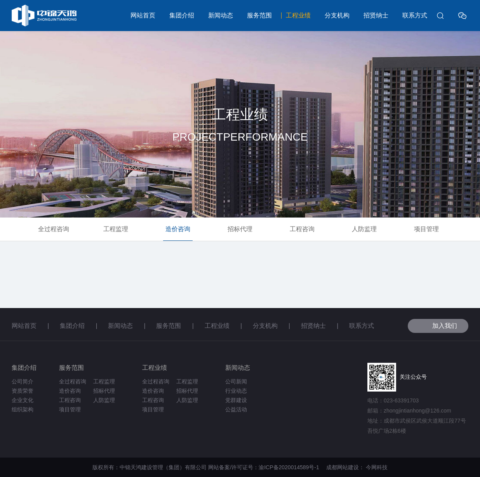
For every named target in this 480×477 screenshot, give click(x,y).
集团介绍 (181, 15)
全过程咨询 (53, 229)
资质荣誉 (22, 391)
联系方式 (414, 15)
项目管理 (426, 229)
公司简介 (22, 381)
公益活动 (236, 409)
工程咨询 (302, 229)
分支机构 (337, 15)
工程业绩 (298, 15)
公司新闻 (236, 381)
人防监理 (364, 229)
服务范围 (259, 15)
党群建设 (236, 400)
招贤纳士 (375, 15)
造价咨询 (177, 229)
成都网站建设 (342, 467)
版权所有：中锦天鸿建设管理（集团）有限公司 (149, 467)
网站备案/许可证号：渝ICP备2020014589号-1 (266, 467)
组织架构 (22, 409)
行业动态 (236, 391)
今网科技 (377, 467)
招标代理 (240, 229)
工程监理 (115, 229)
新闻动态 (220, 15)
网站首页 (142, 15)
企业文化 (22, 400)
